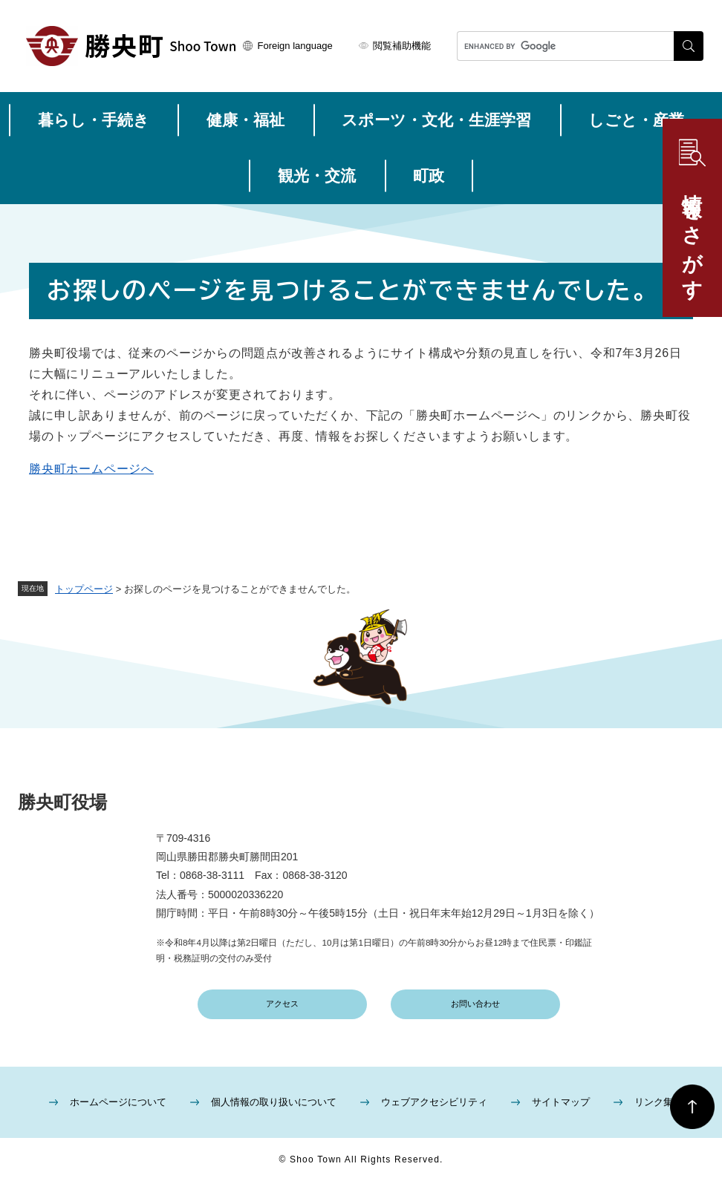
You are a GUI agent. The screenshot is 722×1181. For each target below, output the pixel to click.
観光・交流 (317, 175)
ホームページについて (118, 1102)
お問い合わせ (475, 1003)
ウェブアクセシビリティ (434, 1102)
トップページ (84, 589)
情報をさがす (692, 235)
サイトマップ (561, 1102)
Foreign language (295, 45)
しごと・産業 (636, 119)
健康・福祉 (245, 119)
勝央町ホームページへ (91, 468)
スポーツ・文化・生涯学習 (436, 119)
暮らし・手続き (93, 119)
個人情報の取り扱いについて (273, 1102)
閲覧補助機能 (402, 45)
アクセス (282, 1003)
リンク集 (653, 1102)
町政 (428, 175)
